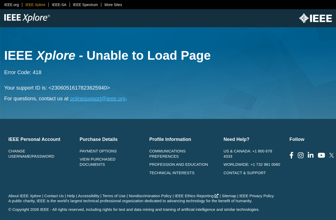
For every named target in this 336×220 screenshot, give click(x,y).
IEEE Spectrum (85, 5)
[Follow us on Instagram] (301, 155)
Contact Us (54, 196)
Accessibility (88, 196)
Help (71, 196)
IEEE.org (11, 5)
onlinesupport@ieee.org (98, 98)
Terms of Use (114, 196)
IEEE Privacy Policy (256, 196)
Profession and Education (178, 164)
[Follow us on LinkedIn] (310, 155)
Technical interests (171, 172)
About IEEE (24, 196)
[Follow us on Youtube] (321, 155)
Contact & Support (244, 172)
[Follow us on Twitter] (331, 155)
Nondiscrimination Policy (150, 196)
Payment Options (98, 151)
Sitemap (229, 196)
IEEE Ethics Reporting (197, 196)
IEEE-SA (59, 5)
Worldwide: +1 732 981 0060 (251, 164)
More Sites (113, 5)
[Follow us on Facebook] (291, 155)
